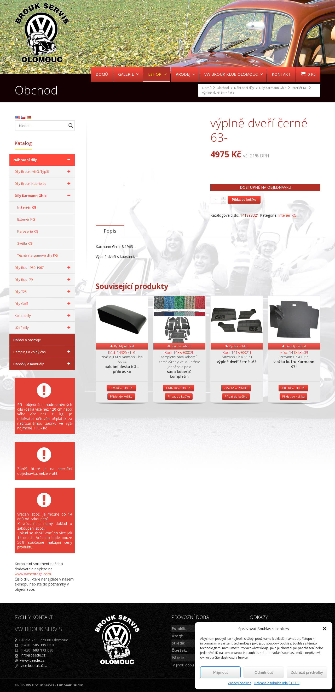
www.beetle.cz (32, 660)
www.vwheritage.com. (33, 573)
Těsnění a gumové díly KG (37, 255)
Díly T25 (43, 291)
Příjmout (220, 672)
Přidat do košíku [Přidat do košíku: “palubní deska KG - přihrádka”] (121, 411)
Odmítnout (264, 672)
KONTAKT (281, 74)
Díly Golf (43, 303)
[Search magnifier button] (70, 125)
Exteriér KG (26, 219)
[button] (324, 628)
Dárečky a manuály (42, 364)
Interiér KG (287, 215)
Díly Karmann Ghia (43, 195)
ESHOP (157, 74)
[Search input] (42, 125)
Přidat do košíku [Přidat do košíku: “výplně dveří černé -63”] (236, 411)
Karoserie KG (27, 231)
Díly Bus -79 (43, 279)
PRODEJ (185, 74)
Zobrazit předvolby (307, 672)
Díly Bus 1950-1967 (43, 267)
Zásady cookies (239, 683)
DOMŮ (102, 74)
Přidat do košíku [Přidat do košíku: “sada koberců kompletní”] (179, 411)
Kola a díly (43, 315)
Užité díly (43, 327)
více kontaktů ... (34, 665)
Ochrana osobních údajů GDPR (276, 683)
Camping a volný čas (42, 352)
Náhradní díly (42, 160)
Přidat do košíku (244, 200)
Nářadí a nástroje (27, 340)
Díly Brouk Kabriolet (43, 183)
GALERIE (128, 74)
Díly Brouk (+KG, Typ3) (43, 171)
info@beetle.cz (33, 655)
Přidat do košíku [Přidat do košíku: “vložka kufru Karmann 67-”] (293, 411)
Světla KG (24, 243)
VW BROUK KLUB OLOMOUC (233, 74)
